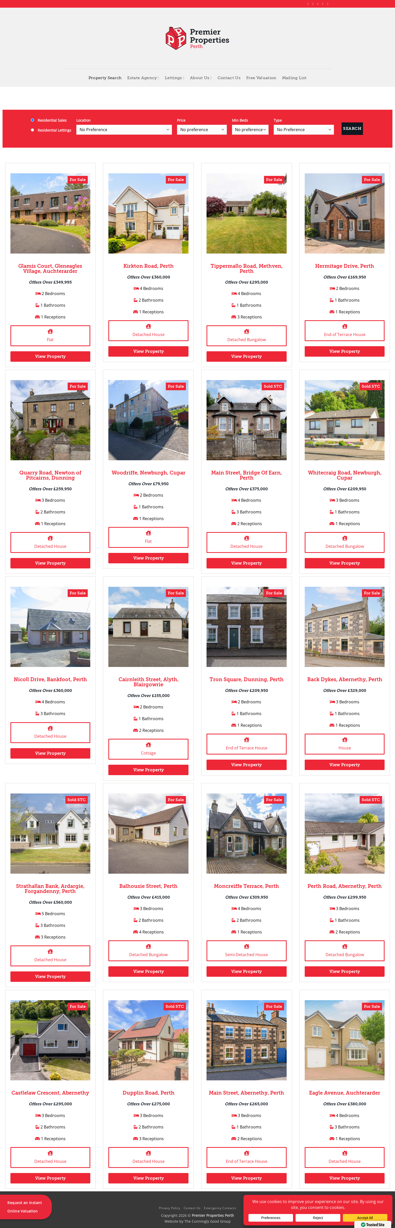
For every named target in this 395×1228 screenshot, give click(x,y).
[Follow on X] (318, 4)
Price (181, 120)
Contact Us (229, 78)
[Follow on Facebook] (309, 4)
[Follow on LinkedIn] (323, 4)
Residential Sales (49, 120)
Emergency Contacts (220, 1208)
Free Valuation (261, 78)
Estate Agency (143, 77)
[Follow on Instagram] (313, 4)
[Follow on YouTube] (328, 4)
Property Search (105, 78)
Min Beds (240, 120)
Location (83, 120)
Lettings (174, 77)
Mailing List (294, 78)
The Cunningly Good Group (207, 1221)
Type (278, 120)
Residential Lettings (51, 130)
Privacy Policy (169, 1208)
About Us (201, 77)
